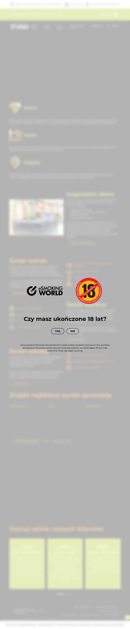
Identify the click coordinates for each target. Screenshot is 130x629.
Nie (72, 331)
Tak (57, 331)
